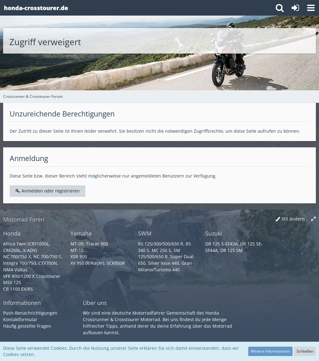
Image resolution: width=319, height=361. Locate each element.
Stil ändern (293, 219)
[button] (311, 8)
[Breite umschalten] (313, 219)
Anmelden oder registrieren (47, 191)
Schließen (305, 351)
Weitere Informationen (270, 351)
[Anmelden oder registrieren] (295, 8)
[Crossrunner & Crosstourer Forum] (36, 8)
